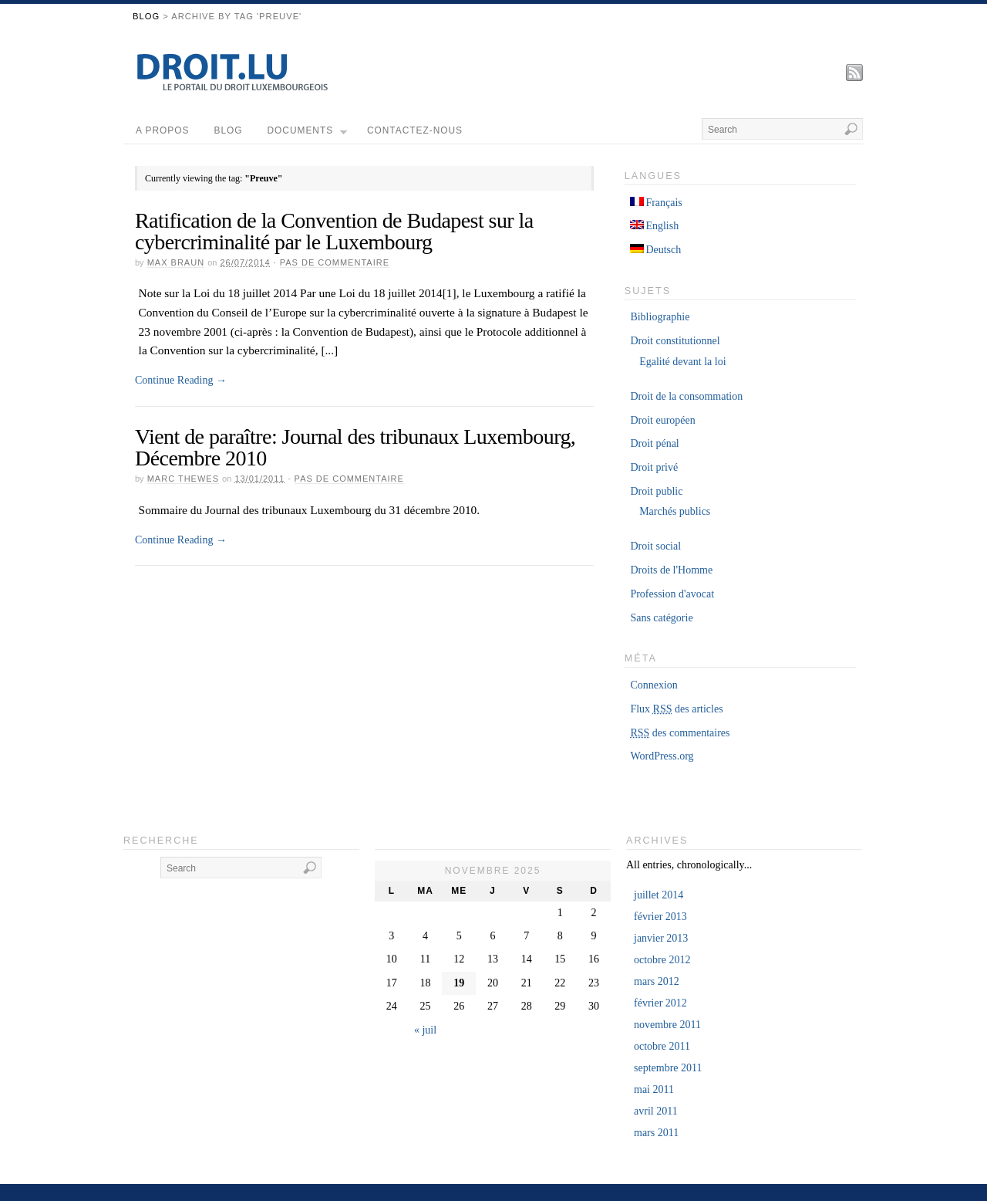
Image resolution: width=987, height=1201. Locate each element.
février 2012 (660, 1003)
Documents (307, 134)
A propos (162, 130)
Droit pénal (654, 443)
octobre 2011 (662, 1046)
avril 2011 (656, 1111)
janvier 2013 (661, 938)
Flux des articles (676, 709)
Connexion (653, 685)
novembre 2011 (667, 1024)
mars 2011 (656, 1132)
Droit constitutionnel (674, 341)
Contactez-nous (415, 130)
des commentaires (679, 733)
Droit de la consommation (686, 396)
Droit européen (662, 420)
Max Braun (175, 262)
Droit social (655, 546)
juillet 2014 (658, 895)
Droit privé (654, 467)
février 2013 (660, 916)
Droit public (656, 491)
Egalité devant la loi (682, 361)
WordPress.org (661, 756)
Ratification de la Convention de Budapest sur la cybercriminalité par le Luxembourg (334, 231)
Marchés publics (674, 511)
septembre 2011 (668, 1068)
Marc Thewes (183, 478)
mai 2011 (654, 1089)
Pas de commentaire (334, 262)
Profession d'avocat (672, 594)
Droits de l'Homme (671, 570)
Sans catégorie (661, 618)
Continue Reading (181, 380)
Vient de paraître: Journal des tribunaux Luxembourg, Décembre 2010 (355, 447)
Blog (146, 16)
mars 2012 (656, 981)
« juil (425, 1030)
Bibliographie (659, 317)
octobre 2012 (662, 960)
